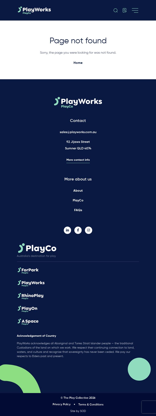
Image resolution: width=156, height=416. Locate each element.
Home (78, 63)
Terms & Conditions (90, 404)
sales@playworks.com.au (78, 132)
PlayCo (78, 200)
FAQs (78, 210)
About (78, 190)
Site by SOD (78, 411)
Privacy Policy (61, 404)
